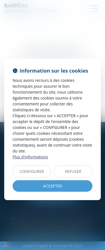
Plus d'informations (30, 156)
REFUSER (73, 171)
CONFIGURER (32, 171)
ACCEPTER (52, 186)
